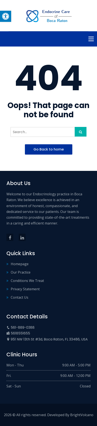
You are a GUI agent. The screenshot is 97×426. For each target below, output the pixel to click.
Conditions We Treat (27, 280)
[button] (5, 16)
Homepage (20, 264)
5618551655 (20, 333)
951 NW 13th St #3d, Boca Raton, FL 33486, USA (49, 339)
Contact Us (19, 297)
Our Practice (20, 272)
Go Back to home (48, 149)
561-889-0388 (23, 327)
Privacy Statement (25, 289)
